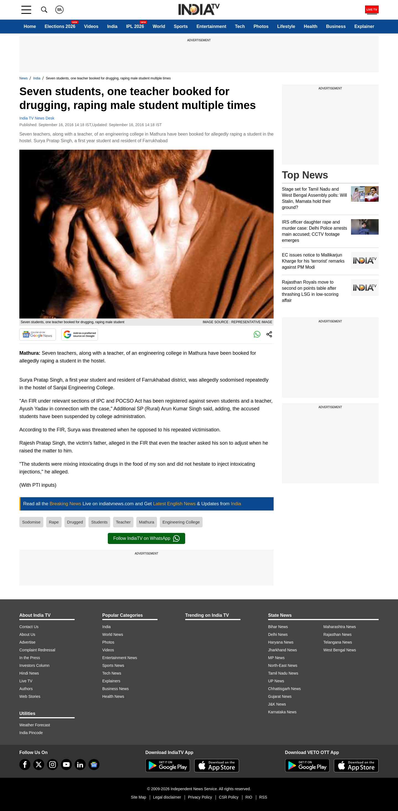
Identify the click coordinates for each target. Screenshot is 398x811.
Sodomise (31, 522)
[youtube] (66, 764)
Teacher (123, 522)
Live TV (25, 681)
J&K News (277, 704)
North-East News (282, 665)
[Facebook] (24, 764)
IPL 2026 (135, 26)
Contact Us (28, 627)
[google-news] (94, 764)
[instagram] (52, 764)
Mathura (146, 522)
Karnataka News (282, 712)
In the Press (29, 657)
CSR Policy (229, 797)
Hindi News (29, 673)
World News (112, 634)
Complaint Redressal (37, 650)
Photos (260, 26)
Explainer (364, 26)
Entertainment (211, 26)
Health (310, 26)
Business (336, 26)
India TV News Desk (36, 118)
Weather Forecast (34, 725)
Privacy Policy (200, 797)
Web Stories (29, 696)
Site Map (138, 797)
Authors (26, 688)
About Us (27, 634)
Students (99, 522)
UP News (276, 681)
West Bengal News (339, 650)
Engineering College (181, 522)
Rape (54, 522)
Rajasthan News (337, 634)
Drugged (75, 522)
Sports (181, 26)
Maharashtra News (339, 627)
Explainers (111, 681)
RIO (248, 797)
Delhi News (278, 634)
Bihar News (278, 627)
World (159, 26)
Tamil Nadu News (283, 673)
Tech (240, 26)
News (23, 78)
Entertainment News (119, 657)
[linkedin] (80, 764)
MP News (276, 657)
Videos (91, 26)
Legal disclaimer (167, 797)
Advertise (27, 642)
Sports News (113, 665)
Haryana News (281, 642)
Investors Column (34, 665)
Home (30, 26)
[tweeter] (38, 764)
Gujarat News (280, 696)
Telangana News (337, 642)
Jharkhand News (282, 650)
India (112, 26)
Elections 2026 (60, 26)
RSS (263, 797)
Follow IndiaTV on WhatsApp (146, 538)
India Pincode (31, 732)
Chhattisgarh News (284, 688)
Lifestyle (286, 26)
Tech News (111, 673)
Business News (115, 688)
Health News (113, 696)
